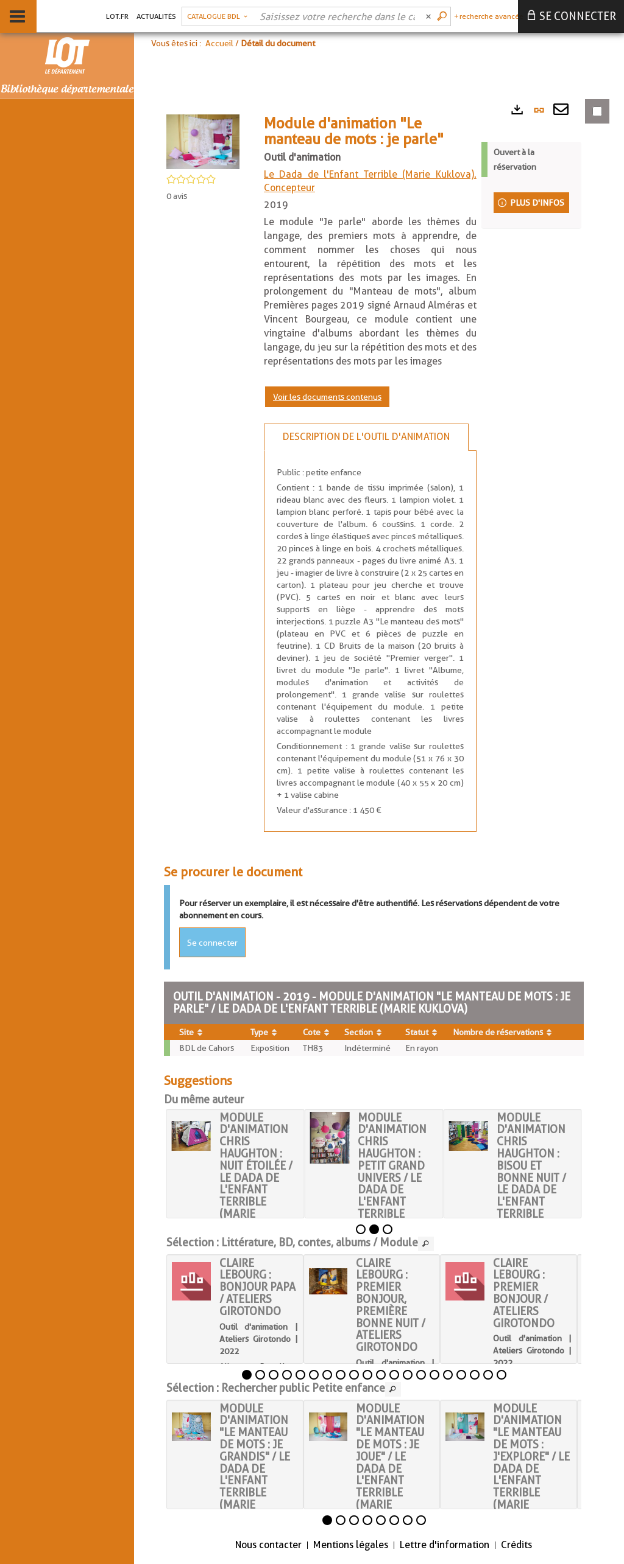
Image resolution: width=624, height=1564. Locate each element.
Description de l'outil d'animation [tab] (366, 436)
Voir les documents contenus (327, 397)
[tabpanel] (370, 641)
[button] (217, 16)
